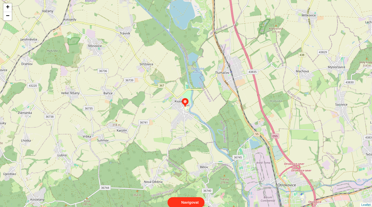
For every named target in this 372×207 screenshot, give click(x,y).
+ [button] (8, 7)
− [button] (8, 16)
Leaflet (366, 199)
